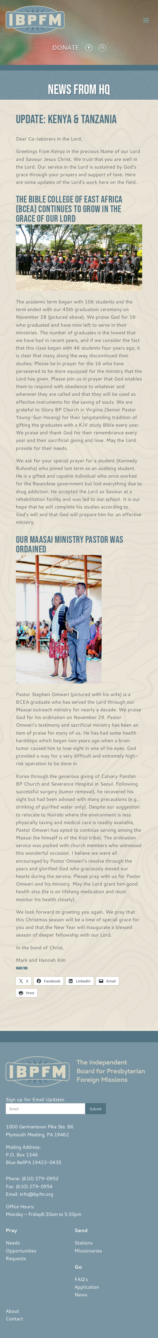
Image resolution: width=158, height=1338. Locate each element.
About (12, 1310)
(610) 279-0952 (40, 1178)
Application (86, 1286)
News (80, 1294)
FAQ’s (81, 1279)
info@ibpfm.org (36, 1193)
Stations (83, 1242)
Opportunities (21, 1250)
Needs (13, 1242)
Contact (14, 1318)
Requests (16, 1258)
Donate (65, 49)
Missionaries (88, 1250)
